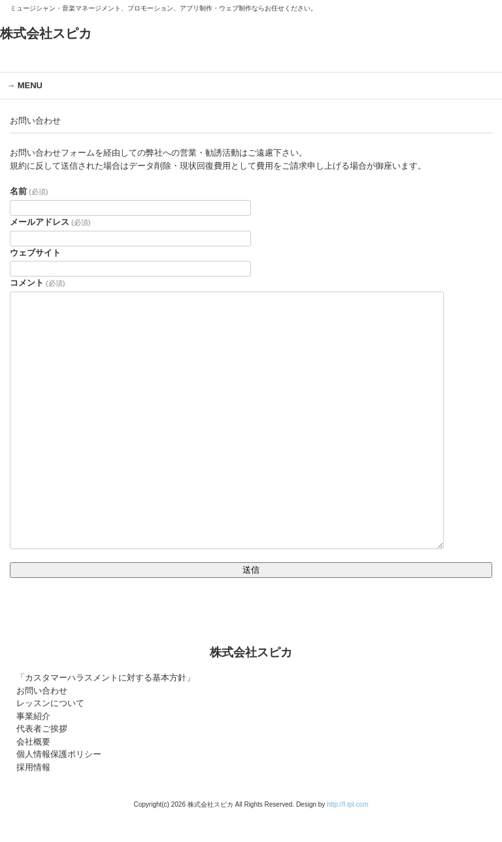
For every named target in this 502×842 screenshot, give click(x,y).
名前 (29, 191)
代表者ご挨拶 (41, 728)
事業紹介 (33, 716)
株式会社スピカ (46, 33)
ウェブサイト (35, 253)
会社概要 (33, 742)
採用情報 (33, 767)
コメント (37, 283)
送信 (251, 570)
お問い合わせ (41, 691)
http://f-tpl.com (347, 804)
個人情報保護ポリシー (58, 754)
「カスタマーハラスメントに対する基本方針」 (105, 677)
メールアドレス (50, 222)
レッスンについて (50, 703)
